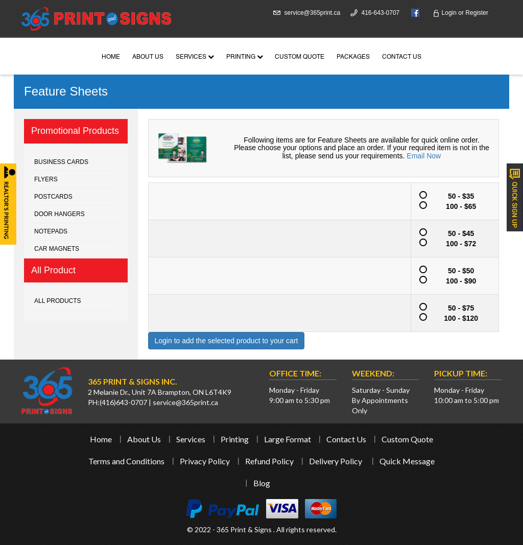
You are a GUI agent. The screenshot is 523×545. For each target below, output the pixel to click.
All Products (57, 300)
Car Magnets (56, 248)
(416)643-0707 (123, 402)
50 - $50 (450, 270)
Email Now (424, 156)
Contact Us (401, 57)
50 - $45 (450, 233)
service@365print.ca (312, 12)
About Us (147, 57)
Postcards (53, 196)
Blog (261, 483)
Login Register (460, 12)
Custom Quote (299, 57)
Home (111, 57)
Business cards (61, 161)
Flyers (46, 179)
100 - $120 (452, 317)
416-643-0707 (381, 12)
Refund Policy (269, 461)
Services (195, 57)
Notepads (50, 231)
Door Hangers (59, 214)
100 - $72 (451, 243)
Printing (244, 57)
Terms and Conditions (126, 461)
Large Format (287, 439)
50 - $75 (450, 307)
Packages (353, 57)
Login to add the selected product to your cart (226, 341)
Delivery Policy (335, 461)
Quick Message (407, 461)
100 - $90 (451, 280)
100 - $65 (451, 205)
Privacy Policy (205, 461)
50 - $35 (450, 195)
